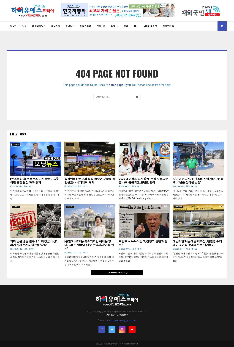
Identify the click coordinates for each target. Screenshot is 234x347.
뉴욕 (24, 26)
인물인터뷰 (85, 26)
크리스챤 (101, 26)
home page (116, 85)
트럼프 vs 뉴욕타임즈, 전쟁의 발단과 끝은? (143, 243)
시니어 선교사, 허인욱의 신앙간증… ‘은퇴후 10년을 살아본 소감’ (198, 181)
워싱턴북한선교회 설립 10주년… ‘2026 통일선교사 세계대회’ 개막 (89, 181)
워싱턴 (13, 26)
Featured (16, 144)
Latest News (18, 134)
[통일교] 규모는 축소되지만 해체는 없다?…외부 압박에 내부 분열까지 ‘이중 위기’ (89, 245)
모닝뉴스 (69, 26)
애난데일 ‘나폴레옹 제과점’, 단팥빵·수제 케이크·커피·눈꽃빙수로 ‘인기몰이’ (197, 243)
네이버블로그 (150, 26)
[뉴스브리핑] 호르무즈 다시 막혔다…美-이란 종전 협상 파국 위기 (35, 181)
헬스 (136, 26)
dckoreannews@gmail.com (122, 320)
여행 (113, 26)
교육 (126, 26)
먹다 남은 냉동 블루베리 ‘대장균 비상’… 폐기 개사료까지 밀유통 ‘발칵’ (34, 243)
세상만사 (55, 26)
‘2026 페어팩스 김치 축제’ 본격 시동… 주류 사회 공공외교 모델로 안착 (143, 181)
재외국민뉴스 (38, 26)
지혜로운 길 (168, 26)
